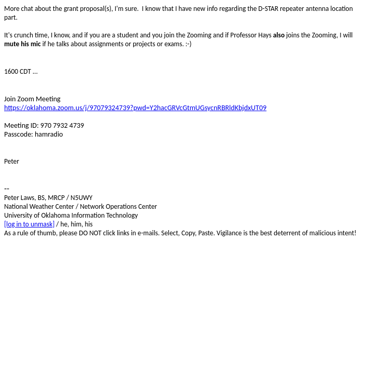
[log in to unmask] (29, 224)
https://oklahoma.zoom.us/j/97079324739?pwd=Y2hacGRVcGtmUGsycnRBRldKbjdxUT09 (135, 107)
